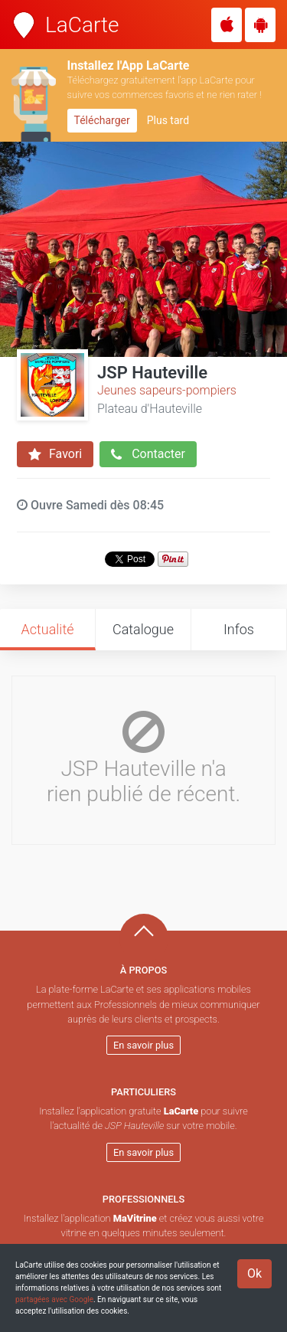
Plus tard (168, 120)
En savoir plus (143, 1045)
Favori (55, 454)
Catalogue (143, 629)
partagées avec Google (54, 1299)
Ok (254, 1273)
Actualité (47, 629)
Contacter (148, 454)
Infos (238, 629)
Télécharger (102, 120)
